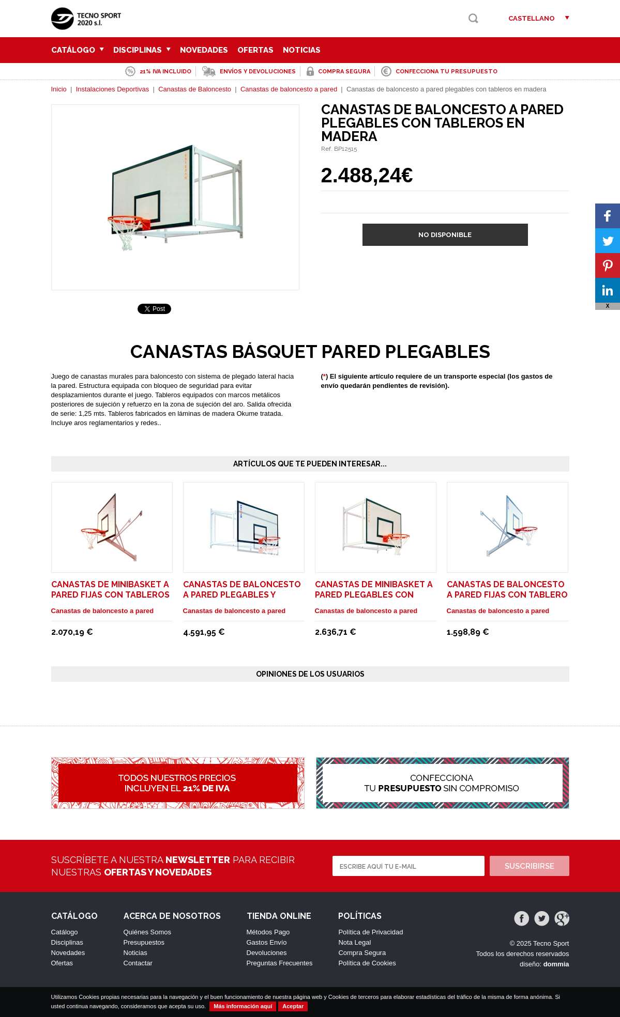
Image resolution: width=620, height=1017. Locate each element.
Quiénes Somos (148, 932)
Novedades (204, 50)
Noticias (302, 50)
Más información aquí (243, 1006)
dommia (556, 964)
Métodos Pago (268, 932)
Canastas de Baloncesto (194, 89)
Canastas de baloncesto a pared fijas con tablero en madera (507, 595)
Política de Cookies (367, 963)
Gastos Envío (267, 942)
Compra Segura (362, 953)
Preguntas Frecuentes (280, 963)
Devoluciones (267, 953)
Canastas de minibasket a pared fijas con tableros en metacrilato (110, 595)
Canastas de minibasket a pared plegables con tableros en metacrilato (374, 595)
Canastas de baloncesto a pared (288, 89)
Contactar (138, 963)
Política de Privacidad (370, 932)
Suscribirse (529, 866)
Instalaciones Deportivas (112, 89)
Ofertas (255, 50)
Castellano (531, 18)
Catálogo (77, 50)
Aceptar (293, 1006)
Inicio (59, 89)
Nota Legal (354, 942)
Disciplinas (142, 50)
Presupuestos (144, 942)
